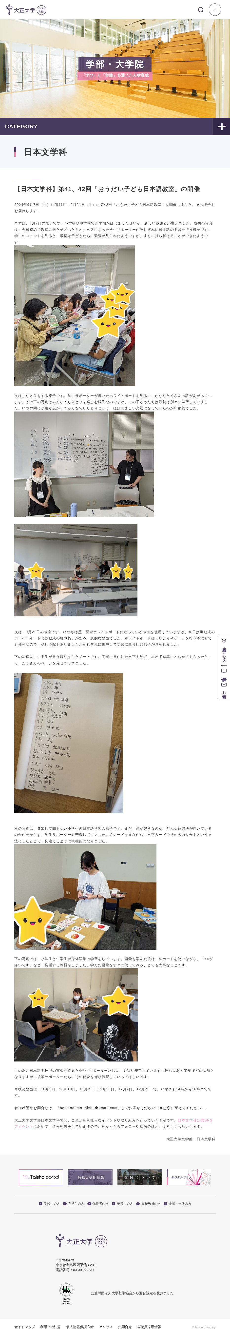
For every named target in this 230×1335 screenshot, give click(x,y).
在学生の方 (73, 1203)
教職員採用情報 (149, 1327)
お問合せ (125, 1327)
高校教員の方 (148, 1203)
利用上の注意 (50, 1327)
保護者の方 (98, 1203)
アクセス (106, 1327)
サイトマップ (24, 1327)
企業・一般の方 (177, 1203)
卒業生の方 (122, 1203)
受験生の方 (49, 1203)
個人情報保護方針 (80, 1327)
